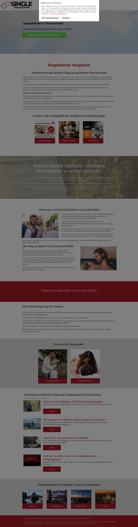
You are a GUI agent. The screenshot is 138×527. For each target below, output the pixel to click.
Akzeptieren (66, 18)
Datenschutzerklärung (59, 14)
